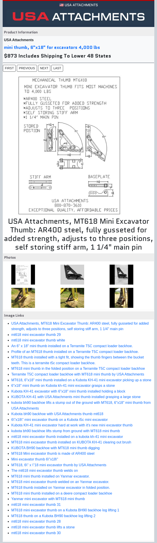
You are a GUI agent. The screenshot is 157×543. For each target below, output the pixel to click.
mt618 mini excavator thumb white (38, 340)
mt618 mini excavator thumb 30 (36, 533)
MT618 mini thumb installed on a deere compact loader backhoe (61, 493)
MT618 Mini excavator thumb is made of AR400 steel (52, 453)
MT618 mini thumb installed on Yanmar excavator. (50, 476)
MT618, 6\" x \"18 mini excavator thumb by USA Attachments (58, 465)
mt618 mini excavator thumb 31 (36, 504)
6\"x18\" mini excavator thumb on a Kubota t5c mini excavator (59, 420)
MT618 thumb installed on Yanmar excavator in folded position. (60, 487)
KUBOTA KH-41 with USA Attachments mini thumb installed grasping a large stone (76, 397)
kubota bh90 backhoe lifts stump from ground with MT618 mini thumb (65, 431)
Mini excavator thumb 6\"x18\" (34, 459)
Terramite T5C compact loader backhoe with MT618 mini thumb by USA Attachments (77, 374)
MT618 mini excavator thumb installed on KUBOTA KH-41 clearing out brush (71, 442)
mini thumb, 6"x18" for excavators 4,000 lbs (52, 47)
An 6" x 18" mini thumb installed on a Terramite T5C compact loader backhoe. (72, 346)
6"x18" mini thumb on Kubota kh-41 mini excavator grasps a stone (63, 385)
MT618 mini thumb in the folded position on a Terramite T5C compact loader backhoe (78, 368)
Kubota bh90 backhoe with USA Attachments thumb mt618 (57, 414)
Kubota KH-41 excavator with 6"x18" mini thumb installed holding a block (68, 391)
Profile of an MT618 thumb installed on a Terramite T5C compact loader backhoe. (75, 352)
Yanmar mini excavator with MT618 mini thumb (48, 499)
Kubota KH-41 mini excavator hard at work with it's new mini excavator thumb (71, 425)
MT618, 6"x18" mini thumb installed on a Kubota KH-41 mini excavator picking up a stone (81, 380)
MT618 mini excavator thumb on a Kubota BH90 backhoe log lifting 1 (65, 510)
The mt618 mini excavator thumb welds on (44, 470)
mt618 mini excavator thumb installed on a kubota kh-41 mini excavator (67, 437)
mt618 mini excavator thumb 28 (36, 521)
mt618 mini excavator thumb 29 (36, 335)
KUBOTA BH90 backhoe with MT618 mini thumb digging (55, 448)
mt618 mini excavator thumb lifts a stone (43, 527)
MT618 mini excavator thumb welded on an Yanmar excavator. (60, 482)
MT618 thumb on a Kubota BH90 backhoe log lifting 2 (53, 516)
